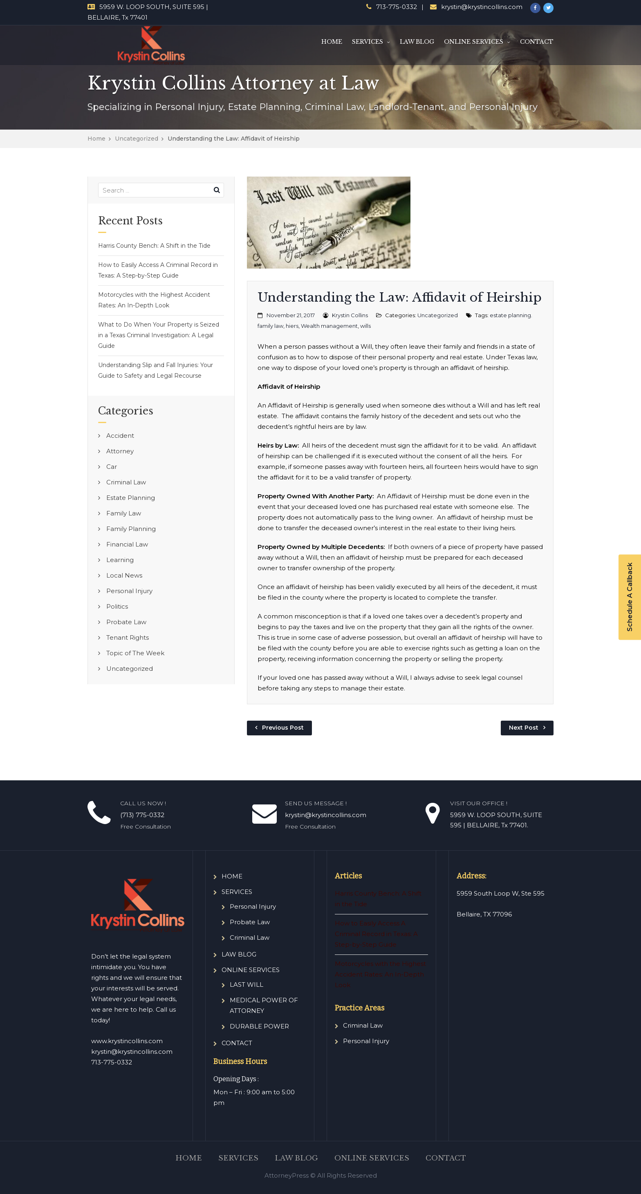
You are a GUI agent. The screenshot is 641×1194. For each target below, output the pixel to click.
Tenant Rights (127, 637)
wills (365, 326)
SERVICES (367, 41)
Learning (120, 560)
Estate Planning (130, 498)
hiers (292, 326)
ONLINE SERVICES (473, 41)
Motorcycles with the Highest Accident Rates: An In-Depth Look (154, 300)
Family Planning (131, 529)
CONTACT (537, 41)
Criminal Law (126, 482)
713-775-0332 (396, 7)
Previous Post (283, 727)
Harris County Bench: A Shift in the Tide (154, 245)
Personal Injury (129, 591)
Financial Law (127, 544)
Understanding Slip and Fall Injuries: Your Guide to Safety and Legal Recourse (155, 370)
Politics (117, 606)
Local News (124, 575)
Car (111, 466)
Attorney (120, 451)
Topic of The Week (135, 653)
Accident (120, 435)
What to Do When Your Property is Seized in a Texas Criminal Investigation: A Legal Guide (158, 335)
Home (96, 138)
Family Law (123, 513)
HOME (331, 41)
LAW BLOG (417, 41)
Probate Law (126, 622)
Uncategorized (136, 138)
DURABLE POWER (259, 1026)
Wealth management (329, 326)
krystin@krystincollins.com (481, 7)
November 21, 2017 (291, 315)
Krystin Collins (350, 315)
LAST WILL (246, 984)
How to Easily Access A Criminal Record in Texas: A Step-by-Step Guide (158, 270)
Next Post (523, 727)
